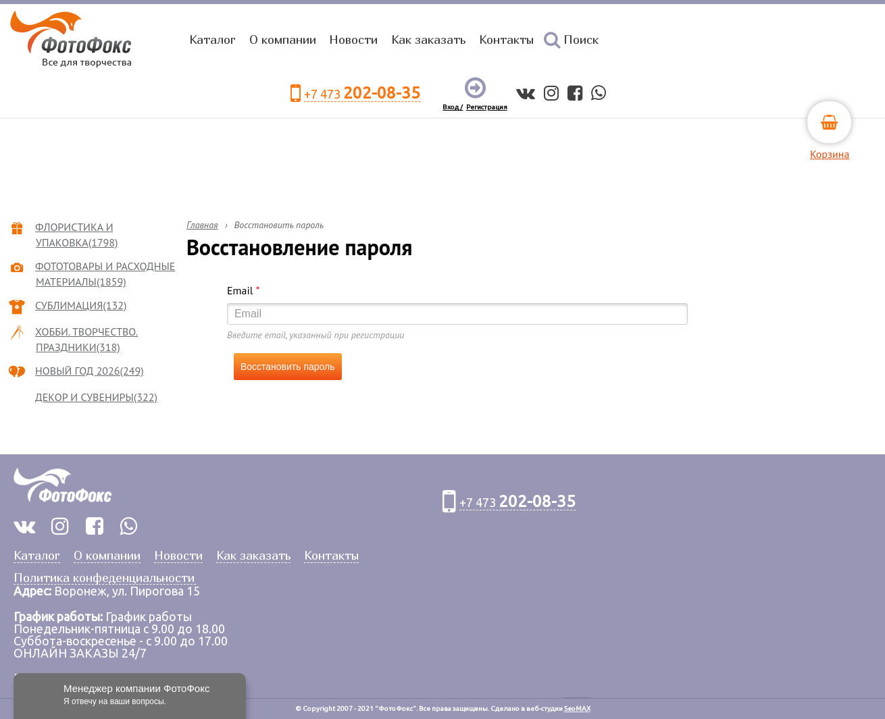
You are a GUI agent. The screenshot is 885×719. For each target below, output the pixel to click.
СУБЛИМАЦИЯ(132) (81, 305)
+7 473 (362, 93)
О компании (282, 39)
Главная (202, 225)
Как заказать (428, 39)
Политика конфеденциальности (104, 578)
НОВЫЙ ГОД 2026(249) (90, 370)
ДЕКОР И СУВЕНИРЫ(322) (96, 397)
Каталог (212, 39)
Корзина (829, 154)
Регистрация (486, 107)
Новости (353, 39)
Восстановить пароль (288, 366)
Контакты (506, 39)
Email (243, 290)
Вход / (452, 107)
